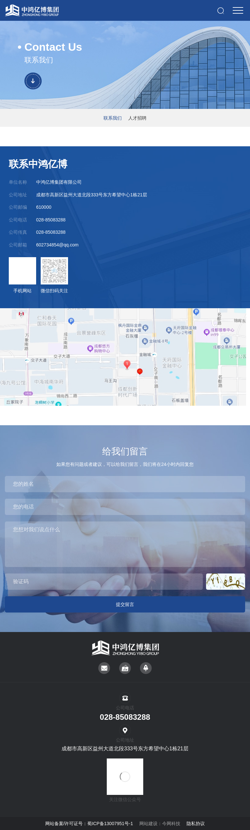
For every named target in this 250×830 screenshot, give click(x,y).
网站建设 (148, 823)
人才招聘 (137, 118)
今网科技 (171, 823)
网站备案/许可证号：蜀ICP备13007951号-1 (89, 823)
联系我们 (113, 118)
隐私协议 (196, 823)
